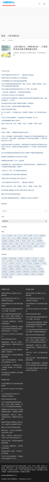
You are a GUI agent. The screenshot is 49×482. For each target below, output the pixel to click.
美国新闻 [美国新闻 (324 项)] (26, 274)
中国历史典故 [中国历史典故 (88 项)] (12, 258)
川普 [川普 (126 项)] (31, 238)
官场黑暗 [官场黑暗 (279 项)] (4, 269)
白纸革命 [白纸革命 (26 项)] (13, 246)
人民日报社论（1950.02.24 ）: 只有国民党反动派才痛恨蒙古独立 (30, 48)
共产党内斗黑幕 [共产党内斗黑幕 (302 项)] (19, 261)
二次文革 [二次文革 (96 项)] (41, 258)
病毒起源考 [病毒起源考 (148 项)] (26, 271)
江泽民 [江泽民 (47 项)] (16, 243)
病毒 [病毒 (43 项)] (8, 246)
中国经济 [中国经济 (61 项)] (27, 258)
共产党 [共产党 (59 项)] (36, 235)
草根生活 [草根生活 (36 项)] (33, 274)
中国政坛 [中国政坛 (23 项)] (20, 258)
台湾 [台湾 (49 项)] (24, 263)
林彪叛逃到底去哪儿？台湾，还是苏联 (12, 160)
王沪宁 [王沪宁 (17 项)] (43, 243)
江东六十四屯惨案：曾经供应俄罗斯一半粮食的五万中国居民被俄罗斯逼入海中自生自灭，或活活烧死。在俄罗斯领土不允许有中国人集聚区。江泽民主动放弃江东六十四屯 (24, 138)
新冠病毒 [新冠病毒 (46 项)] (4, 241)
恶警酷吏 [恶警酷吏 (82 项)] (11, 269)
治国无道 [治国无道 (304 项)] (4, 271)
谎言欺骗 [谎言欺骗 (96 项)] (40, 274)
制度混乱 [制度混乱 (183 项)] (41, 261)
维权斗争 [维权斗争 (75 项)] (12, 274)
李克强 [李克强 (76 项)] (23, 241)
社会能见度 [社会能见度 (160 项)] (34, 271)
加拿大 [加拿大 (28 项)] (4, 238)
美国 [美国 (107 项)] (24, 246)
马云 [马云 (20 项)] (31, 249)
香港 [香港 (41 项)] (10, 277)
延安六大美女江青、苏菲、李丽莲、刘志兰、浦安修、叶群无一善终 (21, 186)
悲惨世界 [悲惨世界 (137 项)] (18, 269)
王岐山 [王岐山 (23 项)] (32, 243)
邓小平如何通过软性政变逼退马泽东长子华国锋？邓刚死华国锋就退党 (22, 153)
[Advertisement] (24, 22)
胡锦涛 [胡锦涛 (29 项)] (42, 246)
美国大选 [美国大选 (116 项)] (19, 274)
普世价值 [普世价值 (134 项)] (33, 269)
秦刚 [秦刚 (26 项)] (19, 246)
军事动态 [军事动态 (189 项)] (27, 261)
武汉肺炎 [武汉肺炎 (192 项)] (4, 243)
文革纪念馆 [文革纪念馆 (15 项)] (26, 269)
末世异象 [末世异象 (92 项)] (40, 269)
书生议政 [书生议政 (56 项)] (34, 258)
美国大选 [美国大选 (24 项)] (29, 246)
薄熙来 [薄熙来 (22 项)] (10, 249)
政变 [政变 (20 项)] (40, 238)
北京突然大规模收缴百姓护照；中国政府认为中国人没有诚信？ (20, 198)
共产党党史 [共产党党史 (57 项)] (10, 261)
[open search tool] (39, 4)
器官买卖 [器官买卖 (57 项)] (30, 263)
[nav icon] (44, 4)
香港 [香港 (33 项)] (26, 249)
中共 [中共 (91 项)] (3, 235)
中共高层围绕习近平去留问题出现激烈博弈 (14, 174)
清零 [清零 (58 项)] (22, 243)
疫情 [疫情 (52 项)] (3, 246)
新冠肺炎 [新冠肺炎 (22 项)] (11, 241)
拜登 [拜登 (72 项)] (35, 238)
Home (3, 40)
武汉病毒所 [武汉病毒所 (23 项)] (40, 241)
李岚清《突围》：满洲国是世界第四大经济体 (14, 132)
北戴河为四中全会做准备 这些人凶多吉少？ (14, 178)
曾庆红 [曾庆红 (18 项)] (18, 241)
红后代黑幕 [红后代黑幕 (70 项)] (5, 274)
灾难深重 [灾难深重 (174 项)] (11, 271)
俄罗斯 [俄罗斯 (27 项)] (30, 235)
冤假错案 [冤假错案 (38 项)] (34, 261)
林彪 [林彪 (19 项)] (29, 241)
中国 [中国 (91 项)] (15, 235)
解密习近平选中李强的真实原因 (10, 194)
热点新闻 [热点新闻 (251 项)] (18, 271)
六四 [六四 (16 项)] (3, 261)
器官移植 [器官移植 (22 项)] (25, 238)
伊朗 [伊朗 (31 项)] (25, 235)
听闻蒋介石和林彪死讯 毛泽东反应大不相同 (14, 157)
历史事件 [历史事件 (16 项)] (11, 263)
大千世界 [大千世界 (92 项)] (43, 263)
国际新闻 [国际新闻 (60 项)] (36, 263)
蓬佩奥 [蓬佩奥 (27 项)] (4, 249)
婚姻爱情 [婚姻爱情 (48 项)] (24, 266)
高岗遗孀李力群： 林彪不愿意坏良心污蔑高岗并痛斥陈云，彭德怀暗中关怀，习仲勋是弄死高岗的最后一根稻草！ (24, 166)
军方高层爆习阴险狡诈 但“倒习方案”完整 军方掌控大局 (17, 190)
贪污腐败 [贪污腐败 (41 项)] (4, 277)
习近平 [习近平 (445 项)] (20, 235)
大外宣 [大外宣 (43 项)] (4, 266)
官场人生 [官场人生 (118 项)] (31, 266)
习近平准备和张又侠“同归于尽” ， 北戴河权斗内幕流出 (17, 182)
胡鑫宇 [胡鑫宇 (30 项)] (36, 246)
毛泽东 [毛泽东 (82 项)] (11, 243)
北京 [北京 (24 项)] (9, 238)
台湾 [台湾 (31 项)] (14, 238)
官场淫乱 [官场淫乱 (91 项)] (38, 266)
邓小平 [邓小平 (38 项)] (15, 249)
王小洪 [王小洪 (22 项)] (27, 243)
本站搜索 (4, 227)
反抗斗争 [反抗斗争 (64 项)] (18, 263)
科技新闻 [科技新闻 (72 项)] (41, 271)
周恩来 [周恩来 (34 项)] (19, 238)
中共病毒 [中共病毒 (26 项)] (9, 235)
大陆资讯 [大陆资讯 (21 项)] (10, 266)
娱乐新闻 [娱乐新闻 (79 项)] (17, 266)
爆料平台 (14, 475)
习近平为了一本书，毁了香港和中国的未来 (14, 170)
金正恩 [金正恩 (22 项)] (21, 249)
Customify (28, 479)
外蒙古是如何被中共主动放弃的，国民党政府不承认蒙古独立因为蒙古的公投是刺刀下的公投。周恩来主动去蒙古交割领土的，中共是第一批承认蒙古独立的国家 (24, 147)
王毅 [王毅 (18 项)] (38, 243)
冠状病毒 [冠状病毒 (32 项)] (42, 235)
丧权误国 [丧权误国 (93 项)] (4, 258)
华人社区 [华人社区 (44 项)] (4, 263)
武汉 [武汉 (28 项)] (33, 241)
